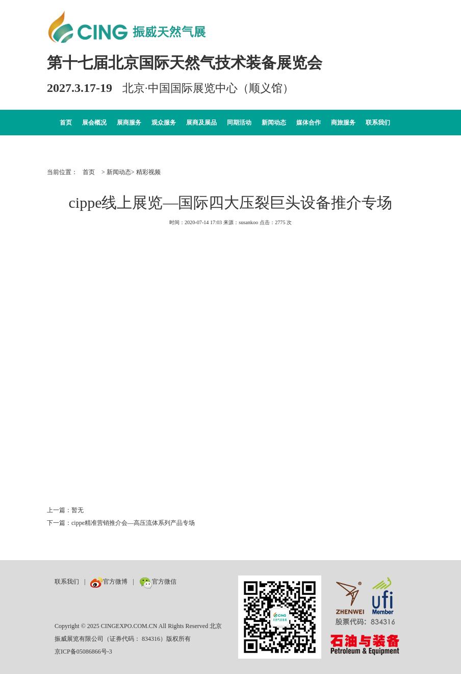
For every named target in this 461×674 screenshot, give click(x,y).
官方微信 (157, 581)
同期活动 (239, 122)
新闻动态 (274, 122)
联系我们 (378, 122)
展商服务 (129, 122)
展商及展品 (201, 122)
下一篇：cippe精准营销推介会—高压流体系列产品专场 (121, 522)
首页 (66, 122)
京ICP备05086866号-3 (83, 651)
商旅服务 (343, 122)
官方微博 (108, 581)
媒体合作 (308, 122)
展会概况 (94, 122)
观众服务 (163, 122)
